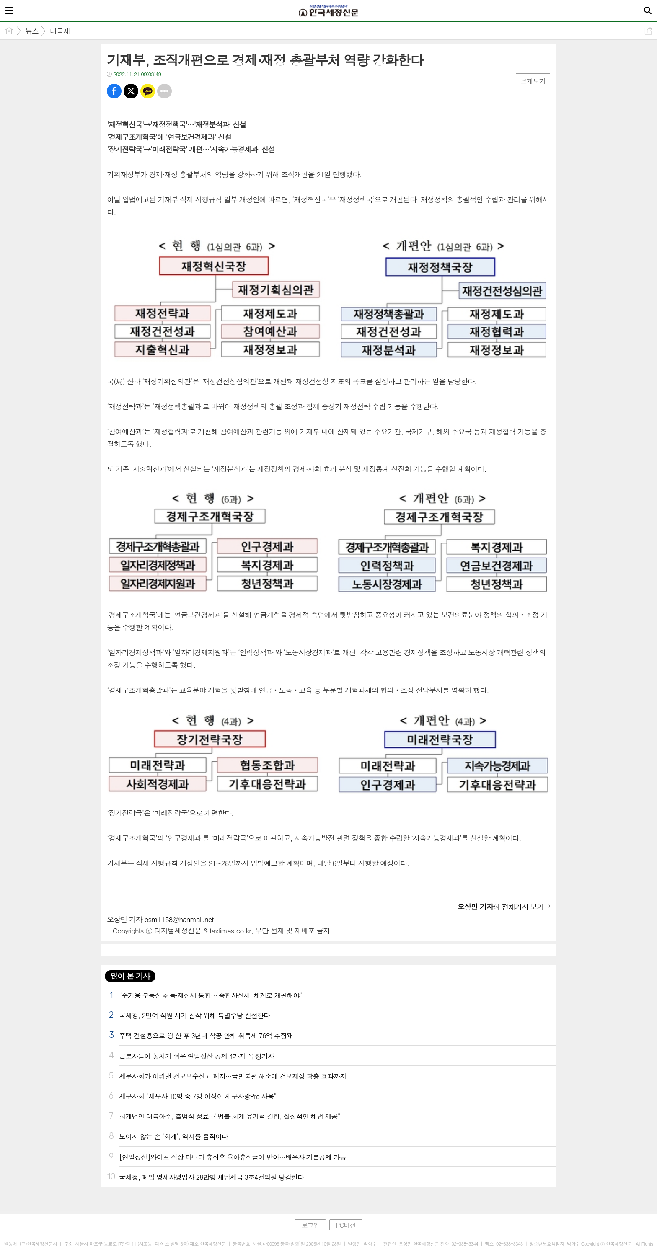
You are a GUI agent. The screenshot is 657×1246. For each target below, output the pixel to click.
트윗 (131, 91)
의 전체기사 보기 (501, 907)
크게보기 (533, 81)
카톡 (147, 91)
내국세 (60, 31)
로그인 (310, 1224)
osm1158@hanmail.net (178, 919)
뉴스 (32, 31)
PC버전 (346, 1224)
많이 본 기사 (130, 976)
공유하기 (648, 31)
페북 (114, 91)
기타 (164, 91)
